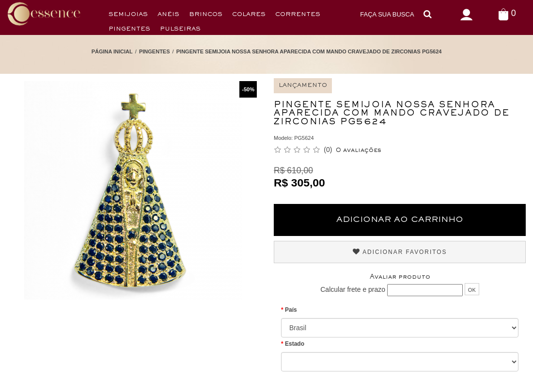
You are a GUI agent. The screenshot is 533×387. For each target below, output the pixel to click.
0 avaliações (358, 150)
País (291, 309)
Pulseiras (180, 29)
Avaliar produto (400, 277)
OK (472, 290)
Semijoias (128, 14)
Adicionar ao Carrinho (399, 220)
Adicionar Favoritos (400, 251)
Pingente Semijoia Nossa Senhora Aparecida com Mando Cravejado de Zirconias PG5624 (309, 51)
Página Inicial (112, 51)
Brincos (205, 14)
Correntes (297, 14)
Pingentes (129, 29)
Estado (294, 343)
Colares (249, 14)
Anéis (168, 14)
